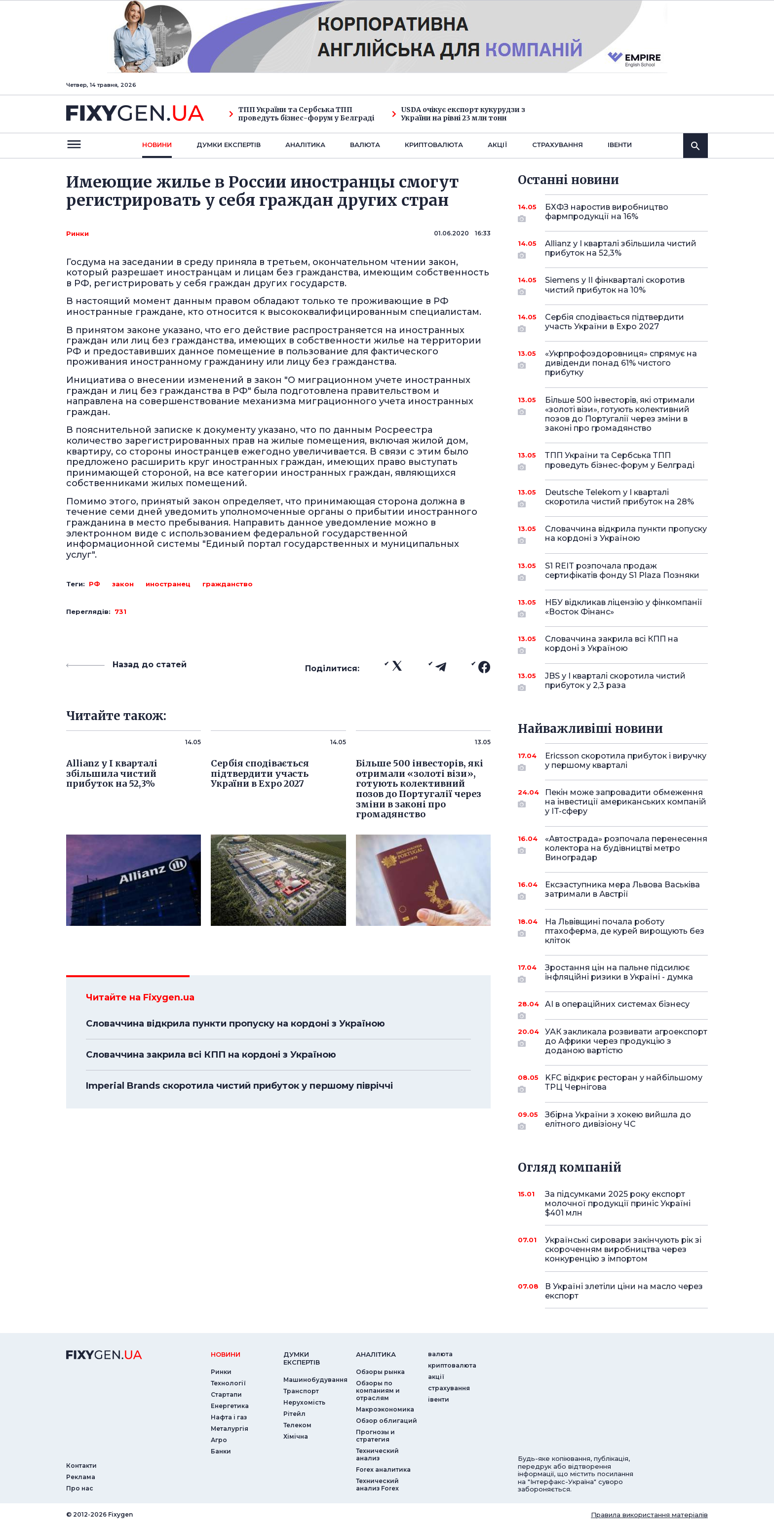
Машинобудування (315, 1379)
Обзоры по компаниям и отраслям (378, 1390)
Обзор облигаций (386, 1420)
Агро (219, 1440)
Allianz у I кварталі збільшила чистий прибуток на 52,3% (621, 249)
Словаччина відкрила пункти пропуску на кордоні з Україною (235, 1023)
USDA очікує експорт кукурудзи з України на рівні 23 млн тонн (458, 114)
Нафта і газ (229, 1417)
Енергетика (230, 1406)
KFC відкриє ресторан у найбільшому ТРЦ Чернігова (623, 1083)
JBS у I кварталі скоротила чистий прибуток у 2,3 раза (615, 681)
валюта (365, 145)
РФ (94, 584)
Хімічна (295, 1436)
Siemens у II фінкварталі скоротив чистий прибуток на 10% (615, 285)
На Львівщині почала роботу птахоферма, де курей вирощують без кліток (624, 931)
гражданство (227, 584)
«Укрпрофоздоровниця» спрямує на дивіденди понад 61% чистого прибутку (621, 363)
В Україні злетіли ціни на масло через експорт (624, 1291)
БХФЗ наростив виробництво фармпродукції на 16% (613, 212)
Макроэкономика (385, 1409)
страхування (557, 145)
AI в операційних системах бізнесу (617, 1007)
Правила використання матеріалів (649, 1515)
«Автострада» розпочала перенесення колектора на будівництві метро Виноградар (626, 848)
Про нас (79, 1488)
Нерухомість (304, 1402)
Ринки (77, 233)
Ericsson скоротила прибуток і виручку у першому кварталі (625, 761)
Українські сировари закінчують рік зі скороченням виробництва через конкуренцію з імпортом (623, 1249)
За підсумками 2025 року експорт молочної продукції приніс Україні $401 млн (618, 1203)
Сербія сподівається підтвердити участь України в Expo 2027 (614, 322)
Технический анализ (377, 1454)
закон (123, 584)
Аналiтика (305, 145)
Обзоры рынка (380, 1371)
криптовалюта (434, 145)
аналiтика (376, 1354)
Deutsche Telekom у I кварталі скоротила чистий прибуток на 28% (619, 498)
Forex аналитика (383, 1469)
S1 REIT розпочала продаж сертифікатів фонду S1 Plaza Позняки (622, 571)
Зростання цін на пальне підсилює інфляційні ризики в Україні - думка (619, 973)
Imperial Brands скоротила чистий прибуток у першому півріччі (239, 1085)
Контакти (81, 1465)
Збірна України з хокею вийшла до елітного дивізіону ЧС (618, 1120)
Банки (221, 1451)
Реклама (80, 1477)
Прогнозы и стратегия (375, 1435)
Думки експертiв (228, 145)
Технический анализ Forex (377, 1484)
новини (157, 145)
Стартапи (226, 1394)
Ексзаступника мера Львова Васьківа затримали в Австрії (622, 890)
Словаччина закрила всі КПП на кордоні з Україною (211, 1054)
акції (497, 145)
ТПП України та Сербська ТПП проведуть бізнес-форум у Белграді (301, 114)
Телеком (297, 1425)
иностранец (168, 584)
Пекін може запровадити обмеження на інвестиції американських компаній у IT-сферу (625, 802)
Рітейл (294, 1413)
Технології (228, 1383)
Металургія (229, 1428)
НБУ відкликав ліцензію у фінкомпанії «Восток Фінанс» (623, 608)
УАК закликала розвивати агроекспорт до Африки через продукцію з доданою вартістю (626, 1041)
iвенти (620, 145)
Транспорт (301, 1391)
